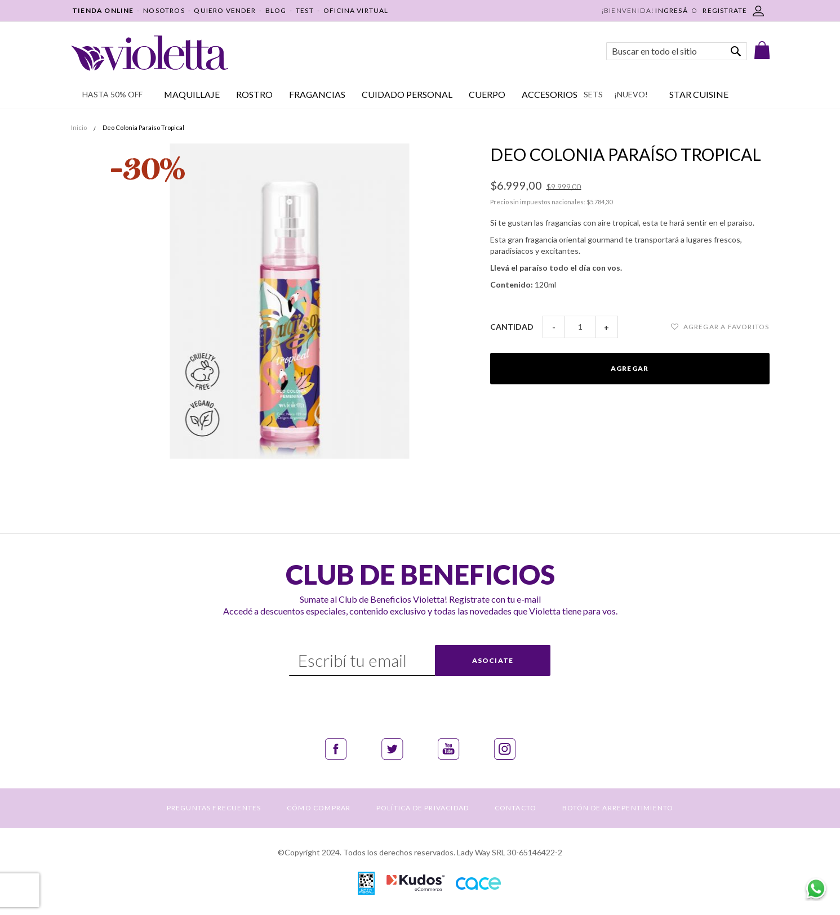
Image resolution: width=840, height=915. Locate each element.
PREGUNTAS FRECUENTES (214, 808)
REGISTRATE (725, 10)
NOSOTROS (164, 10)
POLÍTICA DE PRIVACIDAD (422, 808)
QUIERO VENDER (225, 10)
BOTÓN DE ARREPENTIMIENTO (618, 808)
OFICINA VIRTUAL (356, 10)
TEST (305, 10)
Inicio (79, 127)
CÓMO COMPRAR (318, 808)
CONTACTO (516, 808)
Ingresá (671, 10)
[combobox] (676, 51)
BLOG (276, 10)
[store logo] (149, 53)
